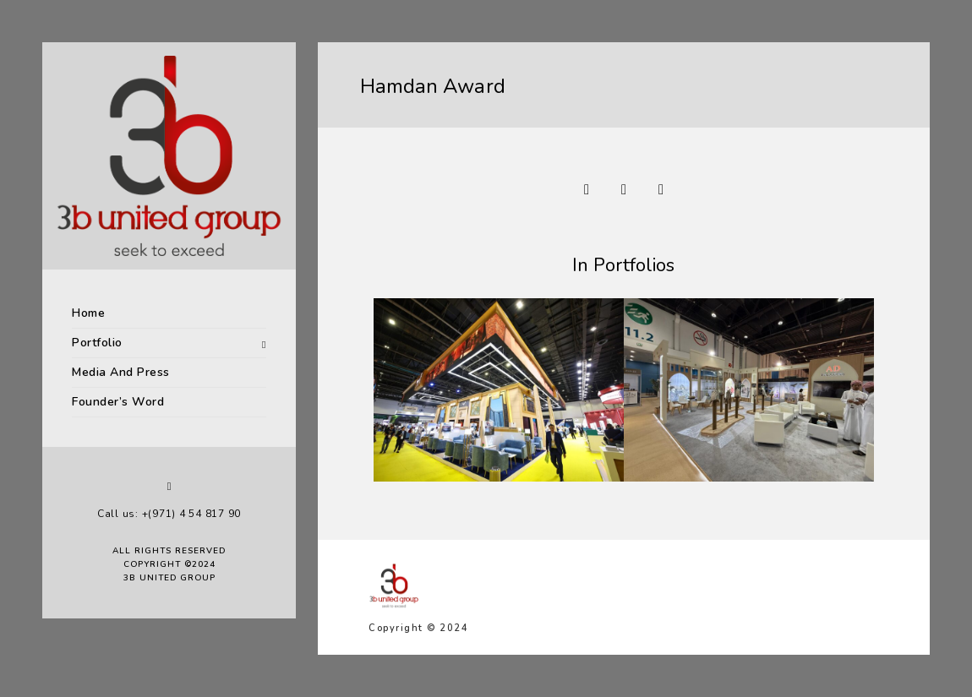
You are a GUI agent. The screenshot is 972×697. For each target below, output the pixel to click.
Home (88, 313)
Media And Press (121, 372)
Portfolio (97, 343)
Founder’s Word (118, 402)
